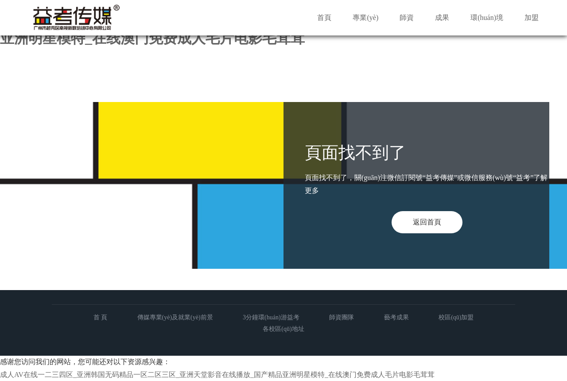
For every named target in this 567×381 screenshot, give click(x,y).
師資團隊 (341, 317)
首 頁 (100, 317)
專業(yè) (365, 17)
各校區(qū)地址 (283, 329)
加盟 (531, 17)
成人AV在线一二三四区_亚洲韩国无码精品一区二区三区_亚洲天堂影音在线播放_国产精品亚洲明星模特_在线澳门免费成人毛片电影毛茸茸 (217, 374)
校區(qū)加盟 (456, 317)
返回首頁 (427, 222)
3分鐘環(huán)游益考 (271, 317)
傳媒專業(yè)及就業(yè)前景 (175, 317)
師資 (407, 17)
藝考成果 (396, 317)
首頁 (324, 17)
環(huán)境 (486, 17)
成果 (442, 17)
